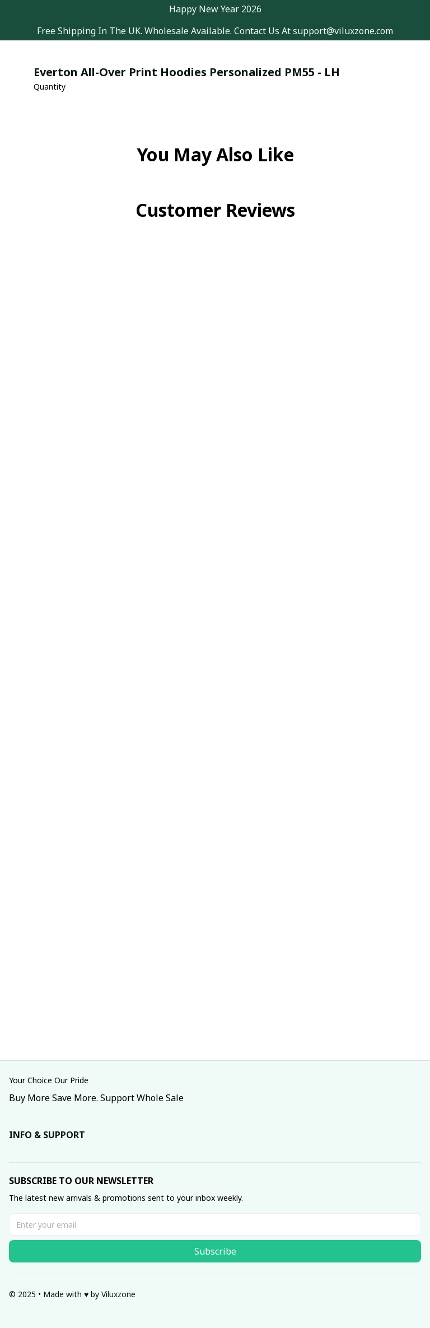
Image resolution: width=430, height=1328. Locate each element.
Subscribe (215, 1251)
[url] (343, 31)
